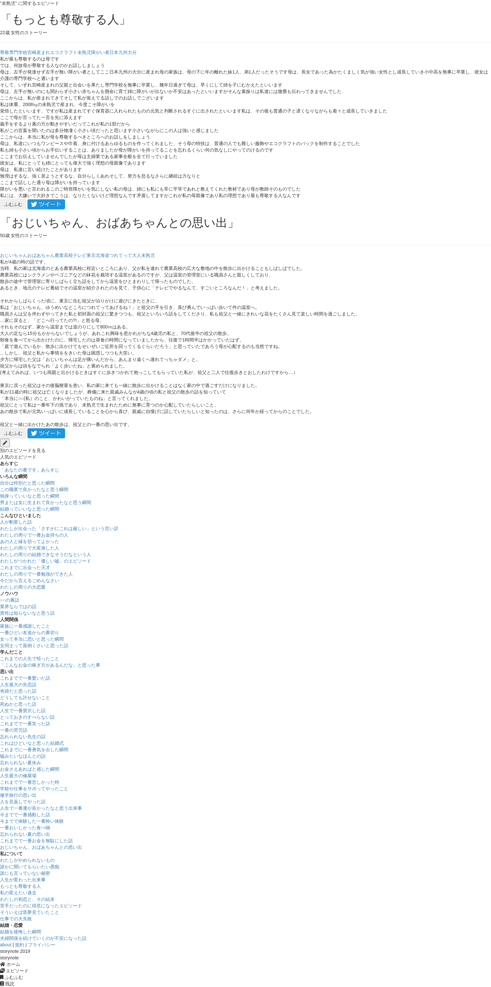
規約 (19, 944)
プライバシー (41, 944)
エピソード (14, 970)
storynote (9, 957)
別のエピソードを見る (23, 450)
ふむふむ (13, 204)
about (5, 944)
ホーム (10, 964)
